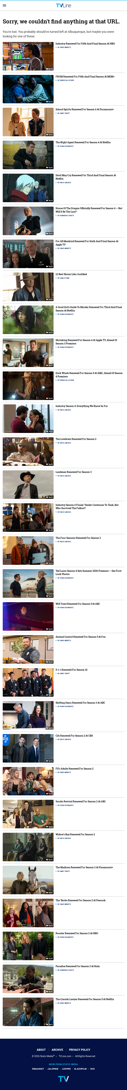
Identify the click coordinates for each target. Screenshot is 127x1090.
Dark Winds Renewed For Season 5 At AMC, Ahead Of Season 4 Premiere (89, 374)
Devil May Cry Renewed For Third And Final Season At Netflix (86, 177)
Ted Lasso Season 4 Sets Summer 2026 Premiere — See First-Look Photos (89, 572)
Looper (66, 1068)
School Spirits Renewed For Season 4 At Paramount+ (85, 109)
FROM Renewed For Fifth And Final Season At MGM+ (85, 76)
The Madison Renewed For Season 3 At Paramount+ (84, 867)
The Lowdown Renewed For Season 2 (76, 439)
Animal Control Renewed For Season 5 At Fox (81, 636)
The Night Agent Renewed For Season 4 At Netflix (83, 142)
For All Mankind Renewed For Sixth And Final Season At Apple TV (87, 243)
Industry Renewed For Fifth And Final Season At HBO (85, 43)
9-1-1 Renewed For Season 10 (71, 669)
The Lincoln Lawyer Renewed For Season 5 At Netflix (85, 999)
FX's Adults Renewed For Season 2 (75, 768)
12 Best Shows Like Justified (71, 274)
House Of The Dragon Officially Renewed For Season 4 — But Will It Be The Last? (89, 210)
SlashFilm (80, 1068)
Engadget (38, 1068)
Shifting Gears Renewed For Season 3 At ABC (80, 702)
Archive (57, 1050)
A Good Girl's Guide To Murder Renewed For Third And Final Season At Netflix (89, 309)
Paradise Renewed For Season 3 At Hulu (78, 966)
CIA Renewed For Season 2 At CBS (74, 735)
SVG (92, 1068)
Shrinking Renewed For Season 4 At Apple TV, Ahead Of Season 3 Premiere (86, 341)
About (41, 1050)
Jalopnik (52, 1068)
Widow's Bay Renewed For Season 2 (75, 834)
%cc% (50, 69)
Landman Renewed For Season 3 (74, 472)
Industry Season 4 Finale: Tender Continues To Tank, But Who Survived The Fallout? (87, 506)
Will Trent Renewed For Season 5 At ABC (78, 603)
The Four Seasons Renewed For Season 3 (78, 537)
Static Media (46, 1056)
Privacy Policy (79, 1050)
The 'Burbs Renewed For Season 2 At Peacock (81, 900)
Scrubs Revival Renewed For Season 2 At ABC (81, 801)
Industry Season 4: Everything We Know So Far (82, 406)
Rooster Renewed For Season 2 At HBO (77, 933)
